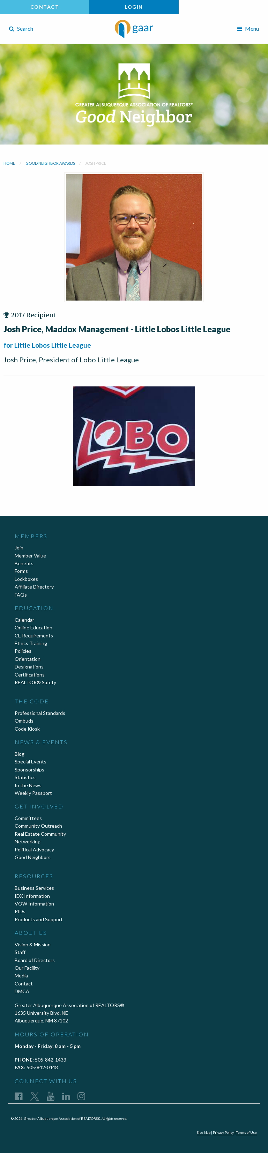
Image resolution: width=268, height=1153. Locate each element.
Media (21, 975)
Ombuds (24, 721)
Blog (19, 754)
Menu (248, 28)
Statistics (25, 777)
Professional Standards (40, 713)
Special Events (30, 761)
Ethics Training (31, 643)
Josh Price (95, 163)
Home (9, 163)
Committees (28, 818)
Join (19, 547)
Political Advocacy (34, 849)
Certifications (30, 675)
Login (134, 7)
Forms (21, 571)
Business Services (34, 888)
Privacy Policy (223, 1132)
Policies (23, 651)
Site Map (203, 1132)
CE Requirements (34, 635)
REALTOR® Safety (35, 682)
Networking (27, 841)
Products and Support (39, 919)
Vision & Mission (33, 944)
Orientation (27, 659)
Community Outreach (38, 826)
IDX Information (32, 896)
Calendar (24, 620)
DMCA (22, 991)
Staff (20, 952)
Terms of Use (246, 1132)
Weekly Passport (33, 793)
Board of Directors (35, 960)
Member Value (30, 556)
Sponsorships (29, 770)
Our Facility (27, 968)
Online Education (33, 627)
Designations (29, 667)
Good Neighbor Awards (50, 163)
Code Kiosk (27, 729)
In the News (28, 785)
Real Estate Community (40, 834)
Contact (44, 7)
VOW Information (34, 904)
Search (21, 28)
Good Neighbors (33, 857)
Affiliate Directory (34, 587)
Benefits (24, 563)
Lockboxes (26, 579)
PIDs (20, 911)
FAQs (21, 595)
